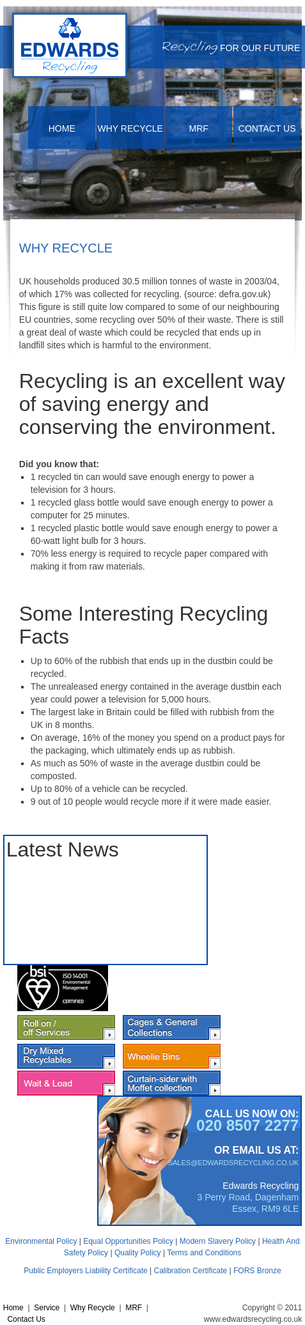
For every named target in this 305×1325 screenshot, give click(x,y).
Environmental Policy (41, 1241)
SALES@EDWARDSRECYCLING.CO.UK (233, 1162)
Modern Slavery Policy (218, 1241)
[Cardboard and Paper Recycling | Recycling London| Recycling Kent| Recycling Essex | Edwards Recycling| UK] (69, 46)
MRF (198, 128)
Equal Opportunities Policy (128, 1241)
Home (62, 128)
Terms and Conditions (204, 1252)
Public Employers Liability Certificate (85, 1270)
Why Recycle (130, 128)
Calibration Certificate (190, 1270)
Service (46, 1307)
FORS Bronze (257, 1270)
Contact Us (267, 128)
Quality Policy (137, 1252)
